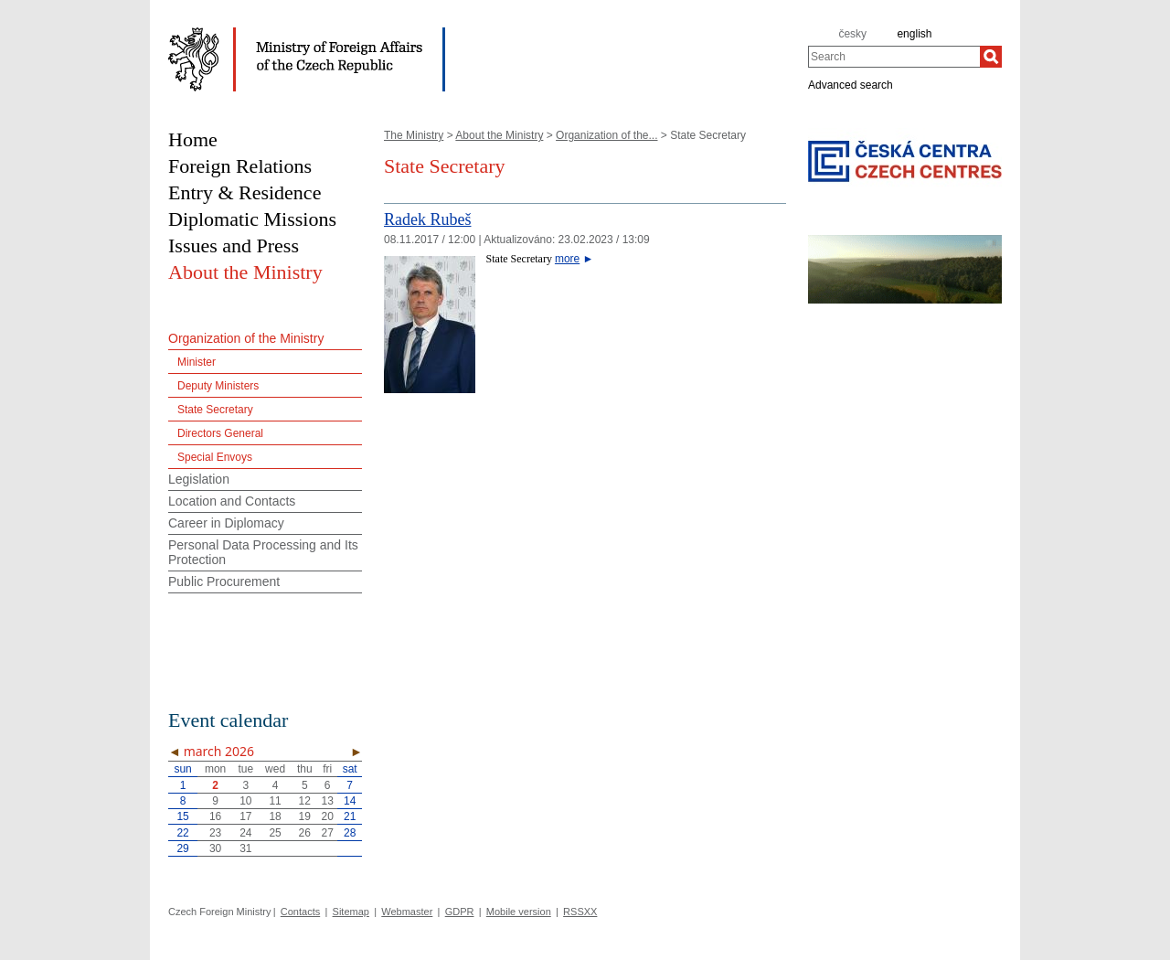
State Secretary (215, 409)
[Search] (991, 57)
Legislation (198, 479)
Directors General (220, 433)
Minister (196, 362)
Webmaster (406, 911)
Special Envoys (214, 457)
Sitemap (351, 911)
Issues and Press (233, 245)
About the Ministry (499, 135)
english (914, 33)
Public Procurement (224, 581)
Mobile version (518, 911)
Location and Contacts (231, 501)
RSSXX (580, 911)
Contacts (300, 911)
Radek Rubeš (427, 219)
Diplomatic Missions (252, 219)
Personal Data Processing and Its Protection (263, 552)
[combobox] (894, 57)
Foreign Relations (240, 166)
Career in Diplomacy (226, 523)
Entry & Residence (244, 192)
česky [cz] (852, 33)
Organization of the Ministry (246, 338)
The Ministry (413, 135)
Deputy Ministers (218, 385)
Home (193, 139)
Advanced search (850, 84)
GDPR (459, 911)
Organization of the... (606, 135)
